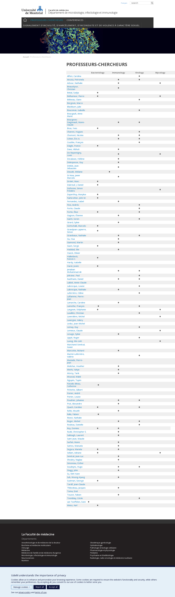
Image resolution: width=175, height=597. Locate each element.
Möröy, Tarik (73, 373)
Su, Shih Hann (73, 473)
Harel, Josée (73, 266)
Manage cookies (21, 587)
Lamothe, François (75, 306)
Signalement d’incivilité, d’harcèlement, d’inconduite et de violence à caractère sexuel (81, 25)
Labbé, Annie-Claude (77, 282)
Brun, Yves (72, 128)
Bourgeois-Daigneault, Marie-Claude (76, 122)
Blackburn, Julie (74, 106)
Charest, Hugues (75, 131)
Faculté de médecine (58, 10)
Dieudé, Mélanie (74, 171)
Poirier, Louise (74, 396)
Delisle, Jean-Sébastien (73, 167)
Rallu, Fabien (73, 414)
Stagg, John (72, 470)
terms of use (41, 592)
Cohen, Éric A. (73, 138)
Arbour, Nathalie (74, 83)
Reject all (40, 587)
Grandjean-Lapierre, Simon (76, 230)
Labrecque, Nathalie (76, 289)
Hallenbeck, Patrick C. (72, 257)
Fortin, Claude (73, 208)
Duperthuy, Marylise (76, 194)
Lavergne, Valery (75, 320)
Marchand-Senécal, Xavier (76, 345)
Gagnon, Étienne (75, 215)
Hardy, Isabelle (74, 262)
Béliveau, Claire (74, 99)
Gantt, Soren (73, 218)
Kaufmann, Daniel (75, 279)
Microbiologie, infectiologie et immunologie (39, 555)
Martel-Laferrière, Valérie (75, 355)
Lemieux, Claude (75, 330)
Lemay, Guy (72, 327)
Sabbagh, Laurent (75, 435)
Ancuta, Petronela (75, 79)
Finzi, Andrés (73, 204)
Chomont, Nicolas (75, 135)
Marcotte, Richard (75, 350)
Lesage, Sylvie (73, 334)
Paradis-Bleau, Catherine (74, 384)
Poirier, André (73, 393)
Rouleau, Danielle (75, 424)
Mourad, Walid (74, 376)
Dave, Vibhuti (73, 149)
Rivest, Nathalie (74, 417)
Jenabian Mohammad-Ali (74, 270)
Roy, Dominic (73, 428)
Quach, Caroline (74, 407)
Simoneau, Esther (75, 463)
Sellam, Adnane (74, 452)
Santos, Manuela (75, 445)
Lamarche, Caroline (76, 302)
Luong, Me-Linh (74, 341)
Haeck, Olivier (73, 253)
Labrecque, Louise (75, 286)
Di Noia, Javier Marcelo (73, 176)
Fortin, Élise (72, 211)
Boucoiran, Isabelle (76, 110)
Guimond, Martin (75, 242)
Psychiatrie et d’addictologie (102, 555)
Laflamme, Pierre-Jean (75, 297)
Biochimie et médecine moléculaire (36, 545)
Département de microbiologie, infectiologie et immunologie (82, 12)
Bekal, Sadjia (73, 92)
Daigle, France (74, 145)
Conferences (75, 20)
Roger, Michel (73, 421)
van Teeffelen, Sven (76, 501)
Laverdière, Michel (76, 316)
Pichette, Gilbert (75, 389)
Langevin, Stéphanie (76, 309)
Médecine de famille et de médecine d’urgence (41, 553)
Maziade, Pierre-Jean (75, 361)
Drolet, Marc (73, 181)
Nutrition (25, 560)
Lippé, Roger (73, 337)
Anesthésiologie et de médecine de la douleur (41, 542)
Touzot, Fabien (74, 494)
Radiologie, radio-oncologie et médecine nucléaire (111, 558)
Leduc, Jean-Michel (76, 323)
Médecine (26, 550)
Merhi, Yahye (73, 369)
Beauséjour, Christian (72, 87)
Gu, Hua (71, 238)
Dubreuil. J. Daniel (75, 184)
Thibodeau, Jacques (76, 487)
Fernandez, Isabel (75, 201)
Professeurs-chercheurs (46, 20)
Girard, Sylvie (73, 222)
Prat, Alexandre (74, 403)
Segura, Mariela (74, 449)
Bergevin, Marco (75, 103)
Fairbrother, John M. (76, 197)
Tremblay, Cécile (75, 498)
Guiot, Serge (73, 245)
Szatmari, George (75, 480)
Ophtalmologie (96, 545)
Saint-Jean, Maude (75, 438)
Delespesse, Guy (75, 162)
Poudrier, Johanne (75, 400)
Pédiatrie (94, 553)
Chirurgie (25, 548)
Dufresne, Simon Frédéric (75, 189)
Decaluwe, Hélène (75, 158)
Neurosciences (28, 558)
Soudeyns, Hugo (74, 466)
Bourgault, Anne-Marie (75, 114)
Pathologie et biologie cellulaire (103, 548)
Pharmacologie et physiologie (102, 550)
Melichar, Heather (75, 366)
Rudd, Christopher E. (76, 431)
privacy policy (25, 592)
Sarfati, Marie (73, 442)
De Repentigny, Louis (74, 154)
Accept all (53, 587)
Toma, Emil (72, 491)
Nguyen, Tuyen (74, 380)
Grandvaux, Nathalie (77, 235)
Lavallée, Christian (75, 313)
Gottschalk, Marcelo (76, 225)
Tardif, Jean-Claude (76, 484)
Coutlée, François (75, 142)
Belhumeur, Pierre (75, 96)
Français (124, 3)
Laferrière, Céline (75, 293)
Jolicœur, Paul (73, 275)
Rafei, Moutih (73, 410)
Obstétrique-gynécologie (100, 542)
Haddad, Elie (73, 249)
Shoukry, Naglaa (74, 459)
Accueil (25, 20)
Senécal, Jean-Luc (75, 456)
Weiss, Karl (72, 505)
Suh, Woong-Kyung (76, 477)
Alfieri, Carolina (74, 76)
